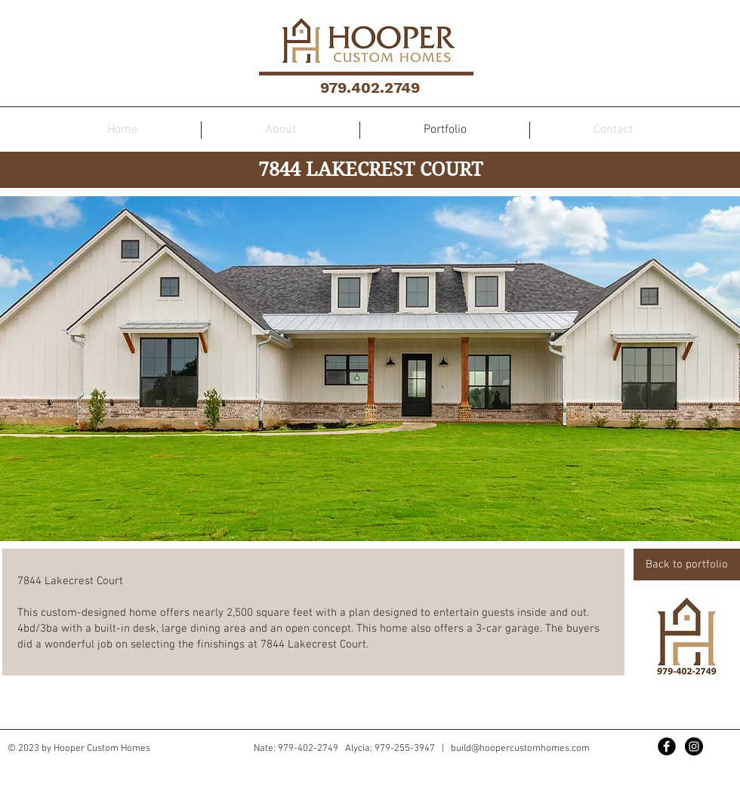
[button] (370, 368)
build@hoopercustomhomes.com (520, 749)
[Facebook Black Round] (667, 746)
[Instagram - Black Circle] (694, 746)
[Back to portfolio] (687, 564)
